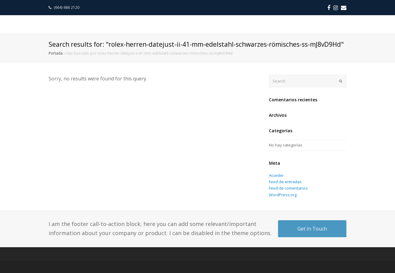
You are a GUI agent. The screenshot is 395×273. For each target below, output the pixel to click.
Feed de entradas (285, 181)
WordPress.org (283, 194)
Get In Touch (312, 228)
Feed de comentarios (288, 188)
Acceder (276, 175)
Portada (56, 53)
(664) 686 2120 (67, 7)
